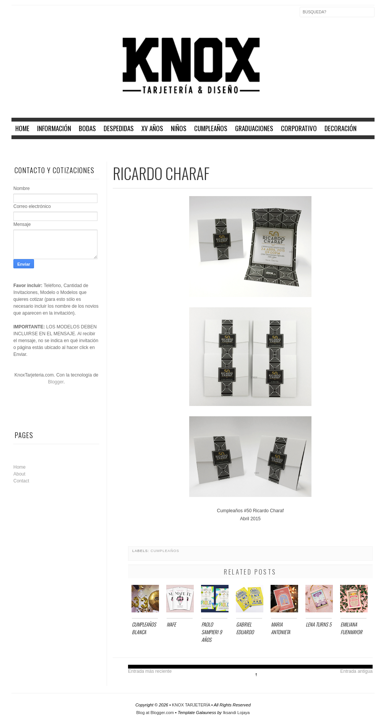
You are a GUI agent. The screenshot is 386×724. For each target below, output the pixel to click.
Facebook (17, 17)
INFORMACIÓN (54, 128)
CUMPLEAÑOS (210, 128)
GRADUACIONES (254, 128)
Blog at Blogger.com (155, 712)
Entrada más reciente (150, 671)
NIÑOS (179, 128)
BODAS (87, 128)
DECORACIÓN (340, 128)
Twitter (34, 17)
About (19, 474)
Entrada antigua (356, 671)
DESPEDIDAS (119, 128)
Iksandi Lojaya (236, 712)
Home (19, 467)
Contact (21, 481)
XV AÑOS (152, 128)
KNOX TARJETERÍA (191, 705)
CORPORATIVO (299, 128)
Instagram (50, 17)
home (22, 128)
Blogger (55, 382)
